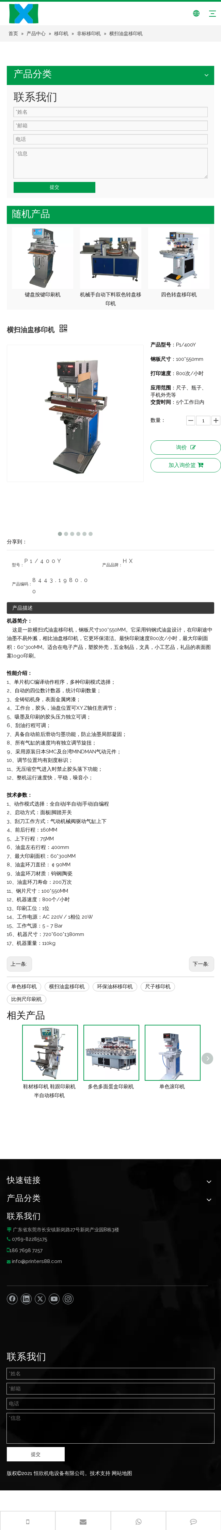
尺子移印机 (158, 986)
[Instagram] (68, 1298)
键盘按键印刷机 (43, 295)
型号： (18, 565)
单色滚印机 (172, 1086)
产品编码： (22, 584)
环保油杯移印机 (115, 986)
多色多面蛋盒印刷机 (111, 1086)
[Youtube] (54, 1298)
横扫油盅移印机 (67, 986)
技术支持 (100, 1473)
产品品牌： (112, 565)
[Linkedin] (26, 1298)
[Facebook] (12, 1298)
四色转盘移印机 (179, 295)
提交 (54, 187)
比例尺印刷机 (26, 999)
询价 (186, 447)
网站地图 (122, 1473)
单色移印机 (24, 986)
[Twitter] (40, 1298)
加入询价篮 (186, 465)
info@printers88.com (37, 1261)
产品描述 (22, 608)
